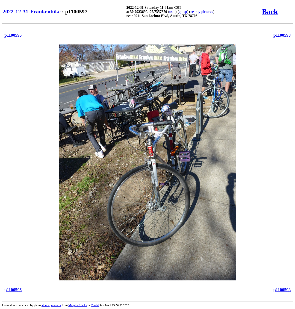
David (95, 305)
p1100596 (13, 35)
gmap (183, 12)
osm (172, 12)
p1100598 (282, 35)
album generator (51, 305)
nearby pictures (201, 12)
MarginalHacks (77, 305)
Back (270, 11)
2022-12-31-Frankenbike (32, 12)
